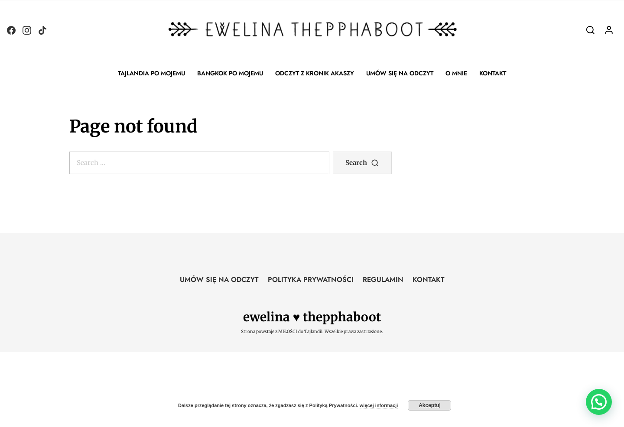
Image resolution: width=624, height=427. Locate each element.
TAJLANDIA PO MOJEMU (151, 73)
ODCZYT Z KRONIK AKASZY (314, 73)
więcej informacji (379, 405)
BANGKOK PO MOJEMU (230, 73)
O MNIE (456, 73)
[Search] (590, 30)
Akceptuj (430, 405)
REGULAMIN (383, 280)
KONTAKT (492, 73)
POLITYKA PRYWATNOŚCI (311, 280)
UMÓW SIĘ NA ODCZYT (399, 73)
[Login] (609, 30)
